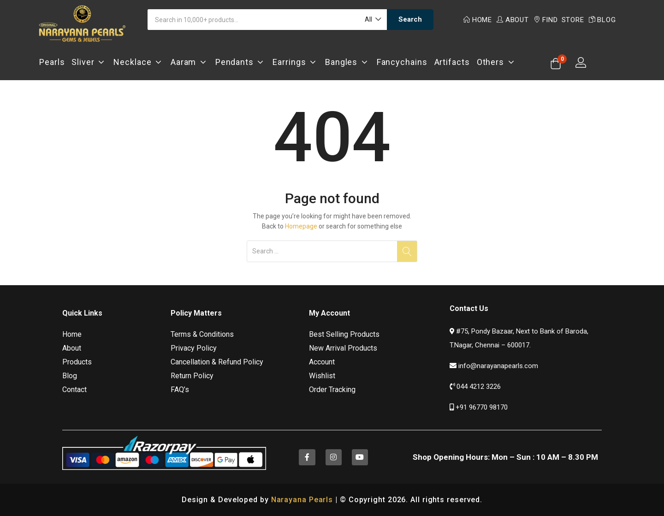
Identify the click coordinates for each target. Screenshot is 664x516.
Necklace (138, 62)
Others (496, 62)
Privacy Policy (194, 348)
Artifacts (452, 62)
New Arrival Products (343, 348)
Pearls (52, 62)
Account (322, 362)
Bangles (347, 62)
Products (77, 362)
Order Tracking (332, 389)
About (513, 20)
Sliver (89, 62)
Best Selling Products (344, 334)
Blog (602, 20)
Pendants (240, 62)
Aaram (189, 62)
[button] (372, 19)
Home (477, 20)
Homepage (301, 226)
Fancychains (402, 62)
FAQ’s (180, 389)
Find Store (559, 20)
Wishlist (322, 375)
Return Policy (192, 375)
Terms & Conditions (202, 334)
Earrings (295, 62)
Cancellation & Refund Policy (217, 362)
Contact (74, 389)
